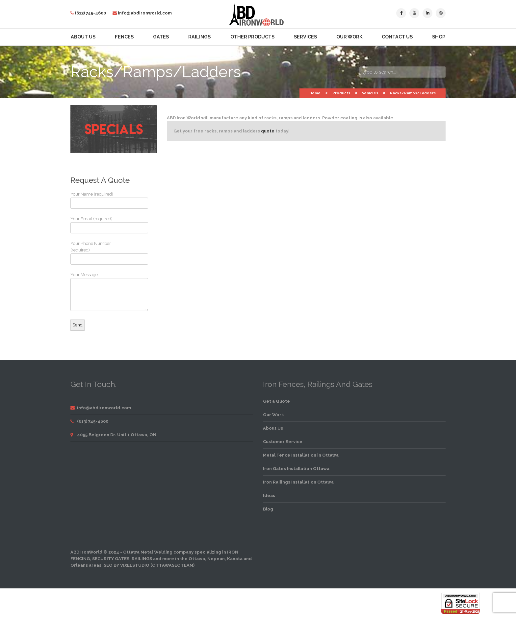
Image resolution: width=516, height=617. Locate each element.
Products (341, 93)
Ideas (269, 495)
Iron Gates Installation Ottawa (296, 468)
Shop (438, 36)
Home (315, 93)
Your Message (95, 291)
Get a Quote (276, 401)
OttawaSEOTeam (172, 565)
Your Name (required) (95, 200)
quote (267, 131)
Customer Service (282, 441)
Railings (199, 36)
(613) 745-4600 (90, 13)
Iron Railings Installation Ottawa (298, 482)
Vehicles (370, 93)
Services (305, 36)
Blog (268, 509)
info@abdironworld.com (145, 13)
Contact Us (397, 36)
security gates (110, 558)
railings (142, 558)
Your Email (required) (95, 224)
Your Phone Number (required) (95, 253)
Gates (161, 36)
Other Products (252, 36)
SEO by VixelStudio (126, 565)
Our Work (349, 36)
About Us (83, 36)
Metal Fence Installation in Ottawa (301, 455)
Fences (124, 36)
